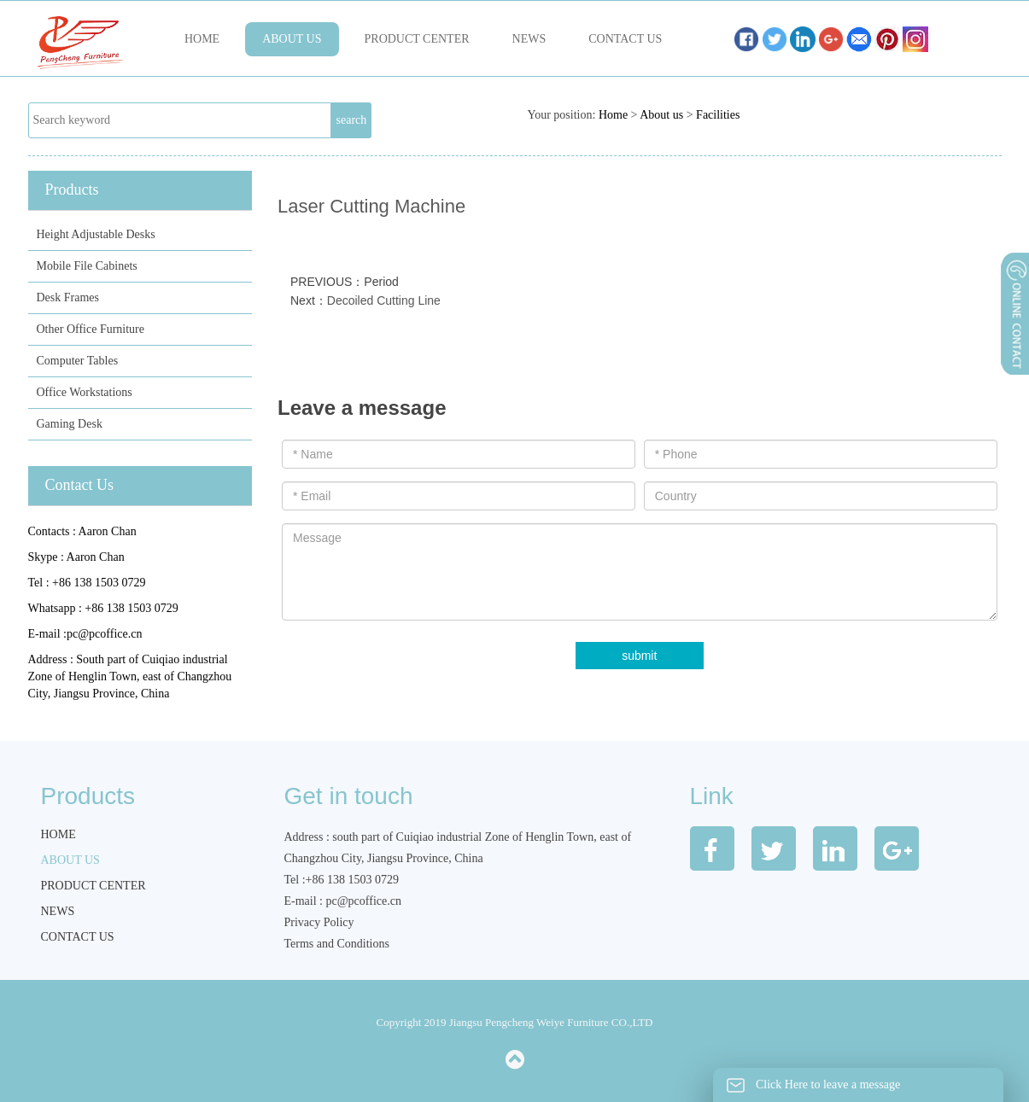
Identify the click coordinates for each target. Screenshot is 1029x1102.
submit (639, 655)
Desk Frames (68, 297)
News (529, 38)
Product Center (417, 38)
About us (291, 38)
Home (201, 38)
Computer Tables (78, 360)
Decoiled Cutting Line (384, 300)
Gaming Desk (69, 423)
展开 (1013, 358)
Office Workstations (84, 392)
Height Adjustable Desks (96, 234)
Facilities (718, 114)
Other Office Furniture (90, 329)
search (351, 120)
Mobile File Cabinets (87, 265)
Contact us (625, 38)
